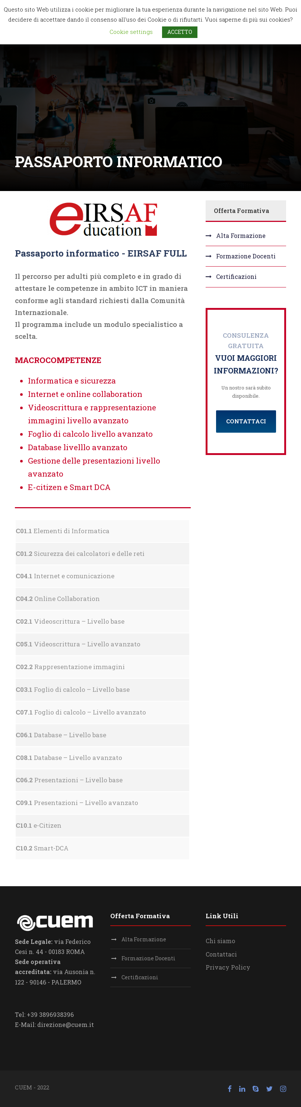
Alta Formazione (241, 235)
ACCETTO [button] (179, 31)
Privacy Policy (228, 967)
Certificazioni (236, 276)
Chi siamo (220, 941)
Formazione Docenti (246, 256)
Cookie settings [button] (131, 31)
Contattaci (221, 954)
